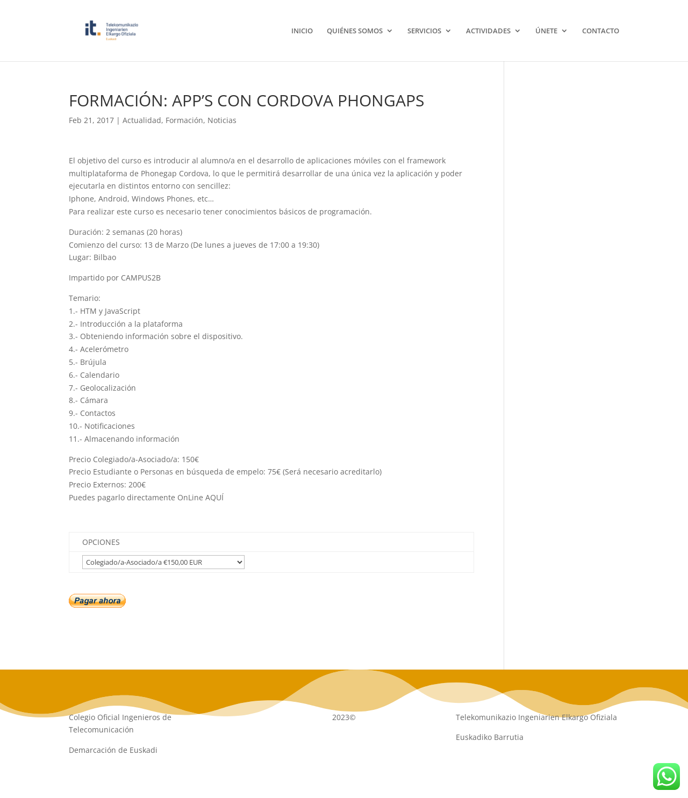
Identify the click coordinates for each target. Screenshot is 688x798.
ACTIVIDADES (488, 31)
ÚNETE (546, 31)
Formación (184, 120)
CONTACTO (600, 31)
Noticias (221, 120)
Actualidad (142, 120)
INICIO (302, 31)
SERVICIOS (424, 31)
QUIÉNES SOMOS (355, 31)
